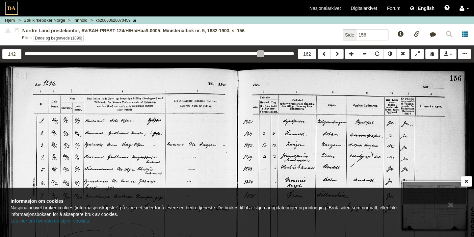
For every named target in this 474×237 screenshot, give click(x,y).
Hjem (10, 20)
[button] (464, 8)
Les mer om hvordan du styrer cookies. (50, 221)
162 (307, 54)
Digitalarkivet (364, 8)
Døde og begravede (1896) (58, 38)
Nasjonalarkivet (325, 8)
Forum (393, 8)
